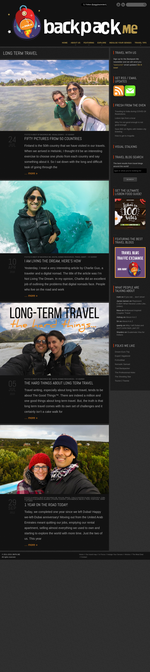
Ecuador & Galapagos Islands (37, 499)
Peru (88, 499)
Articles (127, 554)
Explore (101, 43)
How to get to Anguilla (124, 136)
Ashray (71, 135)
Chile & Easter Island (80, 498)
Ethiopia (54, 499)
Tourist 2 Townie (122, 381)
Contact (84, 557)
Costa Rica (95, 498)
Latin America (72, 499)
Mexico (82, 499)
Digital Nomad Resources (63, 257)
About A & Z (131, 317)
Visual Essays (58, 135)
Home (64, 43)
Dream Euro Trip (122, 352)
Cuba (103, 498)
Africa (36, 498)
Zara (31, 501)
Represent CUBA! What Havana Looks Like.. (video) (131, 303)
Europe (62, 499)
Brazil (67, 498)
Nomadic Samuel (122, 364)
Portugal (95, 499)
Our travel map (91, 554)
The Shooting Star (123, 376)
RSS (123, 5)
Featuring (89, 43)
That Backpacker (122, 368)
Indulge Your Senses (120, 43)
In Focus (102, 554)
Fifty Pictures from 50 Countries (53, 138)
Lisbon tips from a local (125, 118)
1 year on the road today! (46, 504)
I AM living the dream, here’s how (52, 261)
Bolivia (61, 498)
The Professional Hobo (125, 372)
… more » (31, 173)
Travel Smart (80, 257)
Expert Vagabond (122, 356)
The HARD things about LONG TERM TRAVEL (58, 383)
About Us (75, 43)
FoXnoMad (120, 360)
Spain (102, 499)
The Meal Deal (137, 554)
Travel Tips (140, 43)
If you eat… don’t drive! (134, 297)
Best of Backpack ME (42, 135)
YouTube (118, 5)
